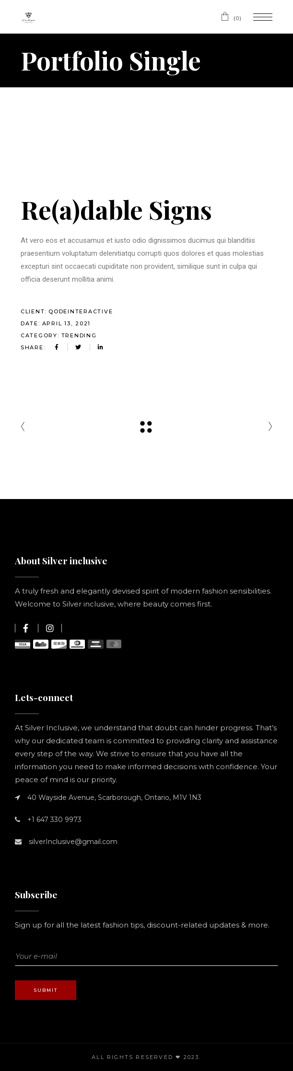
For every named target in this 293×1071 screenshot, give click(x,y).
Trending (79, 335)
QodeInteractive (80, 311)
